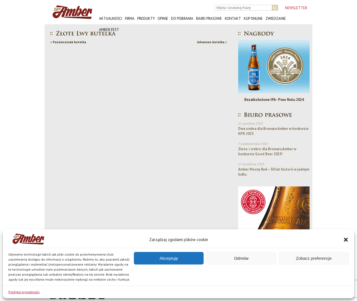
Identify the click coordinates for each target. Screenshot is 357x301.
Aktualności (110, 18)
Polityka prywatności (24, 292)
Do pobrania (182, 18)
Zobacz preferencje (314, 258)
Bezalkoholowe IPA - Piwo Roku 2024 (275, 99)
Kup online (253, 18)
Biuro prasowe (209, 18)
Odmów (241, 258)
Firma (129, 18)
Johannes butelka (211, 42)
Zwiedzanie (276, 18)
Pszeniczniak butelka (69, 42)
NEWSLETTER (296, 8)
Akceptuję (169, 258)
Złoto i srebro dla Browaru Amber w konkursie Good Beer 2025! (267, 151)
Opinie (163, 18)
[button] (346, 239)
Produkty (146, 18)
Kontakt (233, 18)
